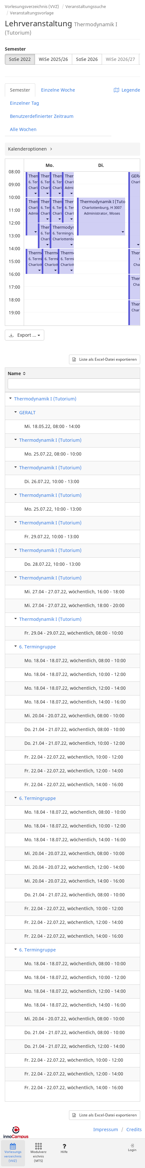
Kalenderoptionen (28, 149)
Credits (134, 1129)
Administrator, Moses (102, 213)
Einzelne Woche (58, 90)
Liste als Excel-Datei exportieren (104, 359)
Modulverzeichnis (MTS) (38, 1153)
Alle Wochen (23, 129)
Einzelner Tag (24, 103)
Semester (15, 49)
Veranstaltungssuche (85, 6)
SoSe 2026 (87, 59)
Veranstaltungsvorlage (32, 13)
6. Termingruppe (37, 647)
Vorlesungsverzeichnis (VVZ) (32, 6)
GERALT (27, 412)
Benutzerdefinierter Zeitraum (41, 116)
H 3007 (116, 207)
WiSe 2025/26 (53, 59)
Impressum (105, 1129)
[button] (35, 193)
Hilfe (64, 1148)
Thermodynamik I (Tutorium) (108, 201)
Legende (127, 90)
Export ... (24, 335)
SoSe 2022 (20, 59)
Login (132, 1147)
